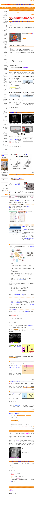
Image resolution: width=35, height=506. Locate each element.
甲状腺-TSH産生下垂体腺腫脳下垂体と (5, 147)
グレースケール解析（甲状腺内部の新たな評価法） (5, 18)
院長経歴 (22, 4)
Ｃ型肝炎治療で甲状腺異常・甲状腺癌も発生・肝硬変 (5, 115)
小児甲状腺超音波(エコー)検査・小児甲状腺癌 (5, 127)
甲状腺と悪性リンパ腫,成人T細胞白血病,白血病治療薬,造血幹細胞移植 (5, 69)
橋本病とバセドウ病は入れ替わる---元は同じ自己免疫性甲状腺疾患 (5, 34)
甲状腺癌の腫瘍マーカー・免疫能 (5, 54)
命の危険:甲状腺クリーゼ (5, 38)
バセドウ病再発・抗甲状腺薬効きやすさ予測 (5, 11)
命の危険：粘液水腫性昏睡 (5, 40)
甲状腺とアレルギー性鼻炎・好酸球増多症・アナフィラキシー (5, 104)
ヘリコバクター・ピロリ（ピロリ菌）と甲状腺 (5, 117)
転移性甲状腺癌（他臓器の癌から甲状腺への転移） (5, 74)
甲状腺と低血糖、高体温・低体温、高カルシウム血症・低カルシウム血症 (5, 86)
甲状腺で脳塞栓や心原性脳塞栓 (5, 94)
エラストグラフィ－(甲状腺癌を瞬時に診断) (5, 13)
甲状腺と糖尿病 (4, 79)
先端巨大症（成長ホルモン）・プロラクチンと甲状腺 (5, 144)
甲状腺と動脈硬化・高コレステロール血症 (5, 28)
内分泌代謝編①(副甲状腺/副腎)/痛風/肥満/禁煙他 (4, 153)
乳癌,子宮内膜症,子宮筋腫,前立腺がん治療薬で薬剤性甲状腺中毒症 (5, 125)
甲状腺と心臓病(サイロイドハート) (5, 88)
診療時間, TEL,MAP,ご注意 (27, 4)
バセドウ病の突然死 (5, 43)
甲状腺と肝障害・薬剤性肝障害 (5, 113)
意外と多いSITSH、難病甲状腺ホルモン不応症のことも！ (5, 149)
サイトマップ (32, 0)
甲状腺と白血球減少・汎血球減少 (5, 106)
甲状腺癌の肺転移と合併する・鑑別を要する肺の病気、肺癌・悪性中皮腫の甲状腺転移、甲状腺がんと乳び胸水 (5, 134)
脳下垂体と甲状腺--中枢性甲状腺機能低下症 (5, 146)
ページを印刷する (32, 14)
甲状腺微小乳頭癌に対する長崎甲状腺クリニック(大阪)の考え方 (5, 60)
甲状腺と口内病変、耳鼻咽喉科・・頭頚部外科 (5, 142)
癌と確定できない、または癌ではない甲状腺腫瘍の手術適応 (5, 76)
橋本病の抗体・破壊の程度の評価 (5, 31)
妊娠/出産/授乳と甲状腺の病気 (5, 119)
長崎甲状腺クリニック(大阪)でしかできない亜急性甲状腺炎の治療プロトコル (5, 22)
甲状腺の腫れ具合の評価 (5, 19)
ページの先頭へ (32, 172)
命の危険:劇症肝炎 (5, 42)
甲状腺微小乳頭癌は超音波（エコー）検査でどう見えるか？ (5, 63)
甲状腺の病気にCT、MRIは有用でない (5, 78)
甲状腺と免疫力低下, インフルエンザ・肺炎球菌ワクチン (5, 108)
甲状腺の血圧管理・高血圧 (5, 90)
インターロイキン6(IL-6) (5, 110)
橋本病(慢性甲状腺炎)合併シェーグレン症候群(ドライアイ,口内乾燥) (5, 26)
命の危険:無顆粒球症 (5, 41)
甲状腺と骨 (4, 80)
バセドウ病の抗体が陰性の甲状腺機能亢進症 (5, 49)
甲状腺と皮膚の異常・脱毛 (5, 101)
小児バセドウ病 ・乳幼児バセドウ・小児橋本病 (5, 131)
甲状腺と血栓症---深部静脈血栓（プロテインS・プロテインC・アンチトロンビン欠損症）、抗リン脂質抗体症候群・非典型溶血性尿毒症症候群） (5, 98)
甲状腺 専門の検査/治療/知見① (8, 4)
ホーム (2, 4)
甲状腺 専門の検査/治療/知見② (16, 4)
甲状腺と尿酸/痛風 (5, 81)
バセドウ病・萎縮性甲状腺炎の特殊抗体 (5, 30)
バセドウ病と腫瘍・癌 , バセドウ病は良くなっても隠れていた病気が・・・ (5, 36)
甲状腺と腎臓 (4, 111)
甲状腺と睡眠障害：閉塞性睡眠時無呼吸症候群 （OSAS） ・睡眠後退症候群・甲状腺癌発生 (5, 138)
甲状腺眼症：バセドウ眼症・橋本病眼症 (5, 46)
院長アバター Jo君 (30, 33)
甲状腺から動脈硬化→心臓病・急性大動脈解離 (5, 93)
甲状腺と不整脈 (4, 89)
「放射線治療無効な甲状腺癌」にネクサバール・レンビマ (5, 72)
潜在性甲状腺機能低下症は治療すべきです (5, 52)
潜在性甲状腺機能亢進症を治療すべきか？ (5, 51)
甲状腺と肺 (4, 132)
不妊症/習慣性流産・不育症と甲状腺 (5, 121)
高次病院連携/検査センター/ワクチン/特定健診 (4, 157)
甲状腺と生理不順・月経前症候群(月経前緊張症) (5, 123)
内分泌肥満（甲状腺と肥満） (5, 82)
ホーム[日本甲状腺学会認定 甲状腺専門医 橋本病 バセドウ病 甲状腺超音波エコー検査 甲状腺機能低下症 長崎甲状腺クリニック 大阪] (12, 7)
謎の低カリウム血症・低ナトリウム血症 (5, 44)
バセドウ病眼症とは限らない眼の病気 (5, 48)
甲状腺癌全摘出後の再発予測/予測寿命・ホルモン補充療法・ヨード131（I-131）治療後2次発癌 (5, 57)
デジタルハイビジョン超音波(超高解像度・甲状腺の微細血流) (5, 15)
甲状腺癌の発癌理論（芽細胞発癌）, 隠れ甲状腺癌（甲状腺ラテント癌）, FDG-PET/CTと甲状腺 (5, 65)
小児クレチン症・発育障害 (5, 128)
